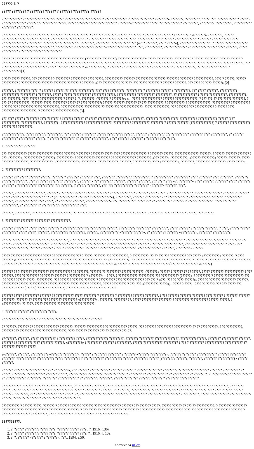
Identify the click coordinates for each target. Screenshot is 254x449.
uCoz (136, 445)
